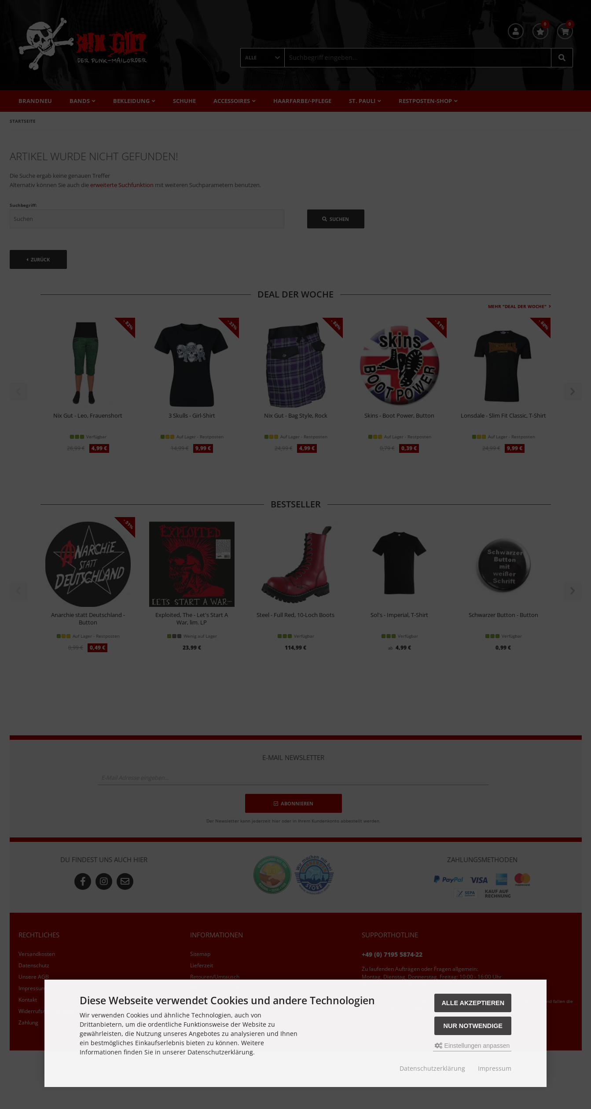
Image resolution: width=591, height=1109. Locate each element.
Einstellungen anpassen (472, 1045)
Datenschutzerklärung (432, 1068)
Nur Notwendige (473, 1025)
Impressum (494, 1068)
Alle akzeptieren (472, 1002)
